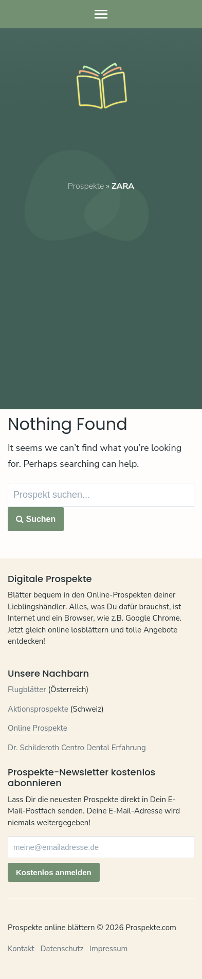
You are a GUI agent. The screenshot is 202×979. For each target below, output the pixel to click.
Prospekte (86, 186)
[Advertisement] (101, 293)
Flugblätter (27, 689)
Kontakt (21, 949)
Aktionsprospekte (38, 709)
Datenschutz (61, 949)
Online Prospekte (37, 728)
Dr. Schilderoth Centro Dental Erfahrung (77, 747)
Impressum (108, 949)
